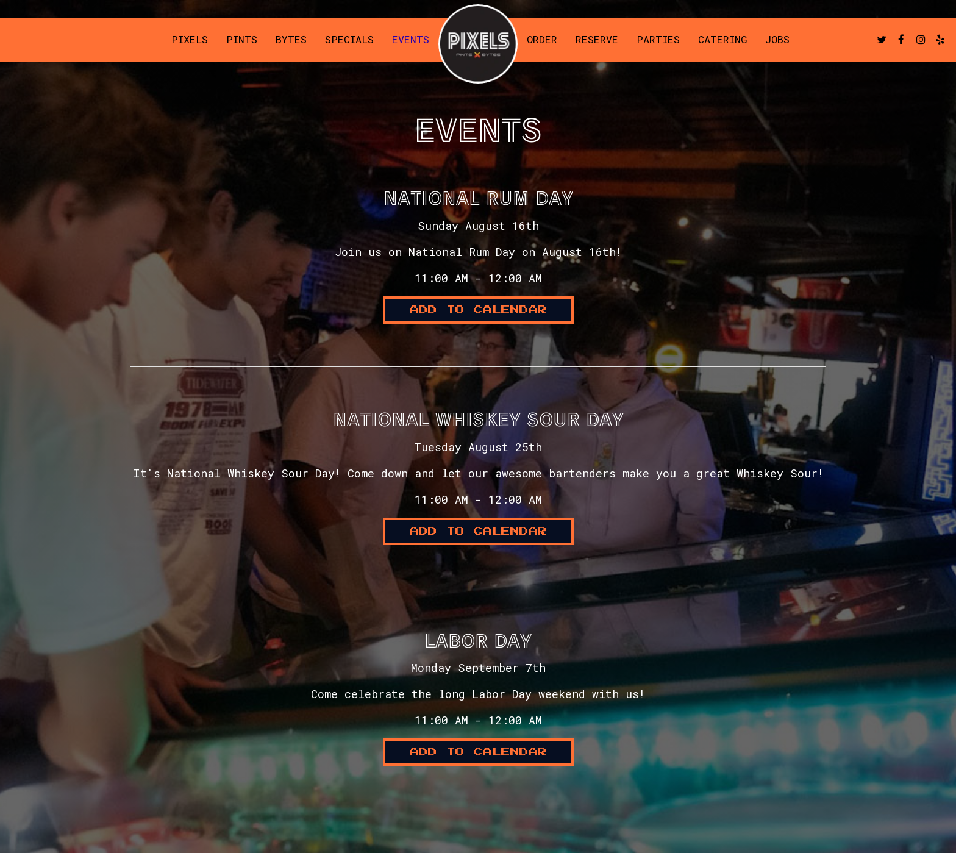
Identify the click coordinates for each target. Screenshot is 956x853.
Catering (722, 40)
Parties (658, 40)
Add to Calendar (478, 310)
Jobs (777, 40)
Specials (349, 40)
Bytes (291, 40)
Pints (241, 40)
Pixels (189, 40)
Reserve (597, 40)
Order (542, 40)
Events (410, 40)
